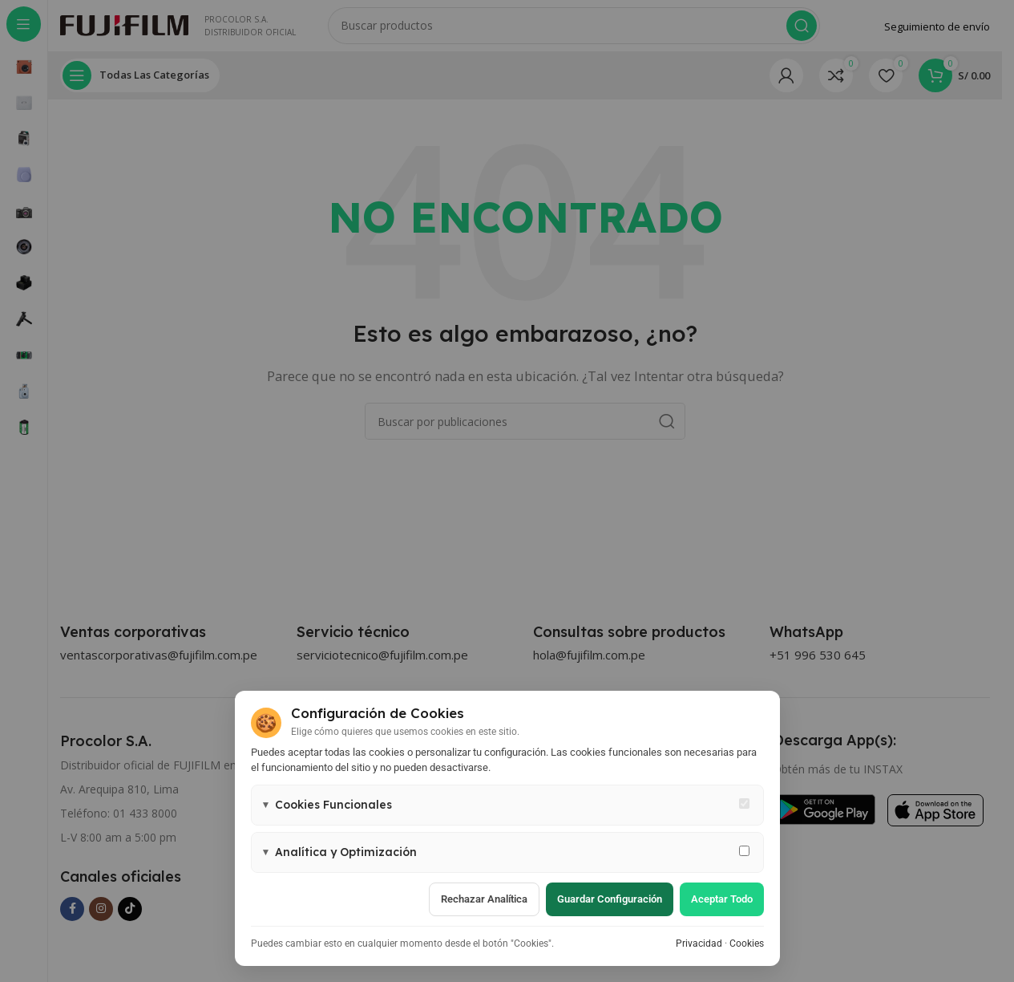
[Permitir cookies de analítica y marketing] (744, 851)
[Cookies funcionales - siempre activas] (744, 803)
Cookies (746, 943)
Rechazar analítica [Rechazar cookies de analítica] (484, 899)
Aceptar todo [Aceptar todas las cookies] (722, 899)
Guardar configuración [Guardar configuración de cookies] (609, 899)
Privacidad (699, 943)
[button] (507, 805)
